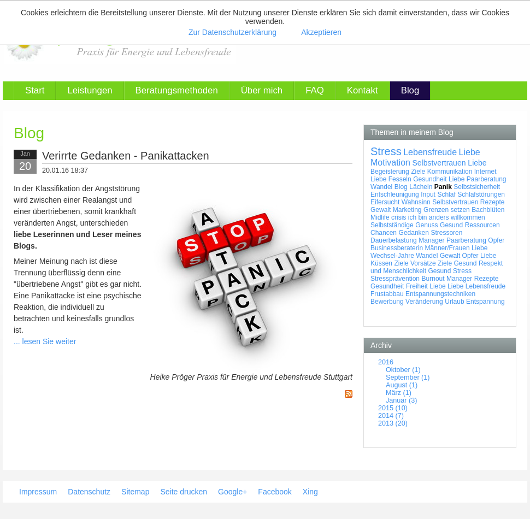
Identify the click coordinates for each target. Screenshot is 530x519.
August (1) (401, 385)
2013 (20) (393, 423)
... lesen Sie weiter (45, 341)
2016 (385, 362)
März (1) (398, 393)
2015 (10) (393, 408)
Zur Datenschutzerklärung (232, 32)
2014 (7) (391, 416)
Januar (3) (401, 400)
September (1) (408, 377)
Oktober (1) (403, 370)
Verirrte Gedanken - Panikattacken (125, 156)
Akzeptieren (321, 32)
